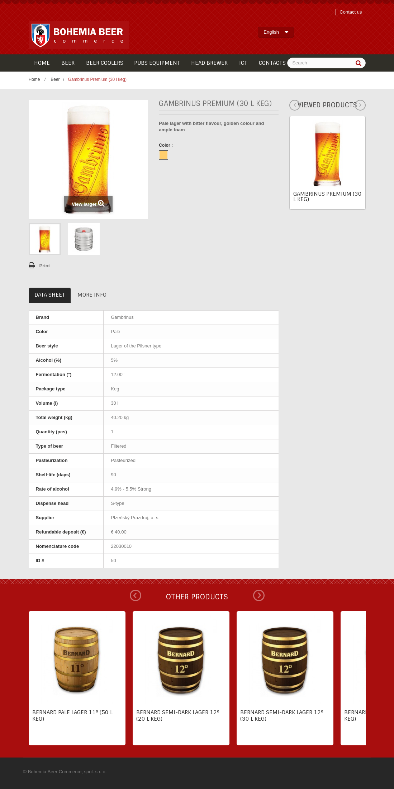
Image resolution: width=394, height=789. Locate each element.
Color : (166, 145)
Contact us (351, 12)
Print (44, 265)
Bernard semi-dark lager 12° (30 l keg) (281, 715)
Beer (55, 79)
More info (91, 294)
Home (34, 79)
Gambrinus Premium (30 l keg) (327, 196)
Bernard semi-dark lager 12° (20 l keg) (177, 715)
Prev (135, 595)
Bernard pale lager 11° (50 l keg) (72, 715)
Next (259, 595)
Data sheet (49, 294)
